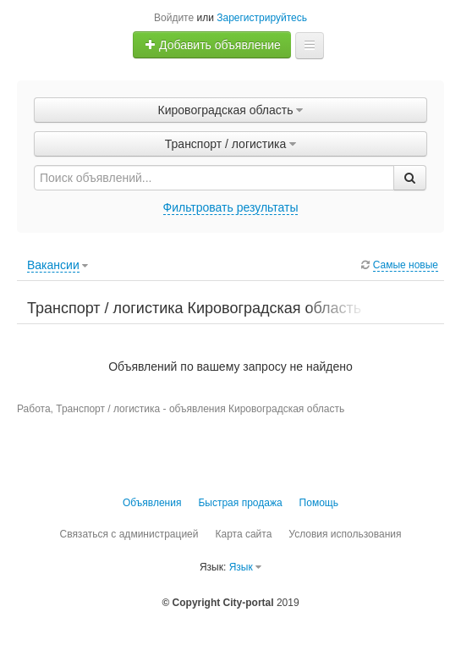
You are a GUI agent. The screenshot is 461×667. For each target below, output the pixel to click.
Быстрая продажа (240, 503)
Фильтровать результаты (231, 207)
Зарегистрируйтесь (262, 18)
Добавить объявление (212, 45)
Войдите (174, 18)
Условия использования (344, 534)
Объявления (152, 503)
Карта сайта (243, 534)
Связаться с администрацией (128, 534)
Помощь (318, 503)
